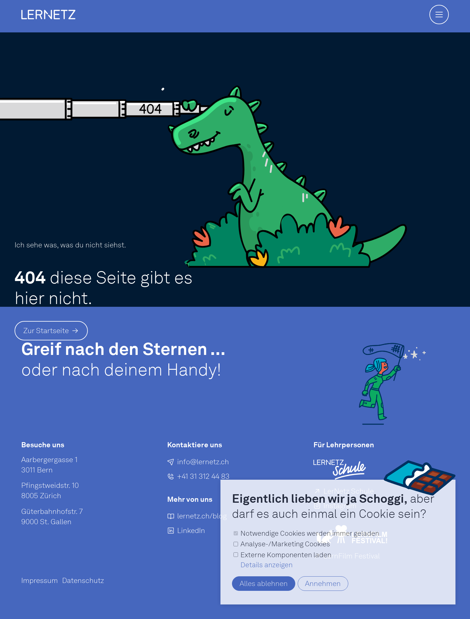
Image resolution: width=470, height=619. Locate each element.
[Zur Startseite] (51, 330)
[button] (439, 14)
